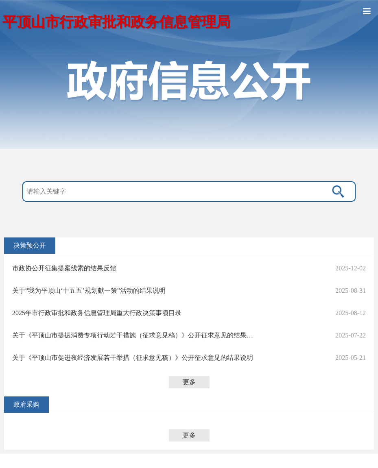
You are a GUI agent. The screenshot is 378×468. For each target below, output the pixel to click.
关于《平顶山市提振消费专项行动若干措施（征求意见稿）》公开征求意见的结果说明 (134, 335)
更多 (189, 382)
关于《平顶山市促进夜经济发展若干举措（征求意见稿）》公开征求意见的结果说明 (132, 357)
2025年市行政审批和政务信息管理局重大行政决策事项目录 (96, 312)
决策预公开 (29, 245)
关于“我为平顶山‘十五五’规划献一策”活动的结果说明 (89, 290)
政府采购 (26, 404)
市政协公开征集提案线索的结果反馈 (64, 268)
